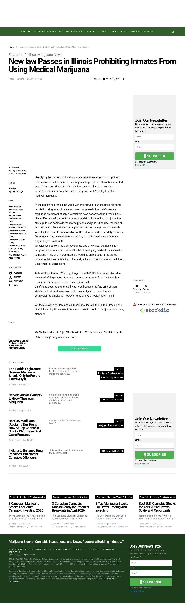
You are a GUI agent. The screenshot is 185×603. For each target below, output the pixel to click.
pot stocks (14, 252)
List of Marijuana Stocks (41, 32)
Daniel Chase (14, 440)
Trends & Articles (119, 32)
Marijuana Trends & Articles (110, 373)
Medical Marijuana (17, 246)
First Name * (140, 131)
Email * (138, 141)
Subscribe (155, 156)
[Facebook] (137, 289)
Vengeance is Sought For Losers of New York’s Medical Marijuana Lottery (18, 344)
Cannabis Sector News (142, 32)
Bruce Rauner (15, 216)
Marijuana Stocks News (83, 32)
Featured (64, 32)
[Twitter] (145, 289)
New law (12, 249)
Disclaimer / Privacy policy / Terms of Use (78, 549)
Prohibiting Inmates (17, 255)
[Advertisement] (154, 249)
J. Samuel (56, 524)
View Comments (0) (79, 349)
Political (103, 32)
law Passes (22, 228)
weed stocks (14, 258)
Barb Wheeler (15, 206)
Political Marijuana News (43, 55)
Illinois (12, 228)
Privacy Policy (142, 165)
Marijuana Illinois (17, 231)
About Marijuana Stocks (41, 549)
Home (23, 32)
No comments (17, 79)
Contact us (14, 552)
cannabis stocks (16, 225)
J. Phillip (12, 188)
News (20, 249)
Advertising (108, 549)
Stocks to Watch (17, 549)
